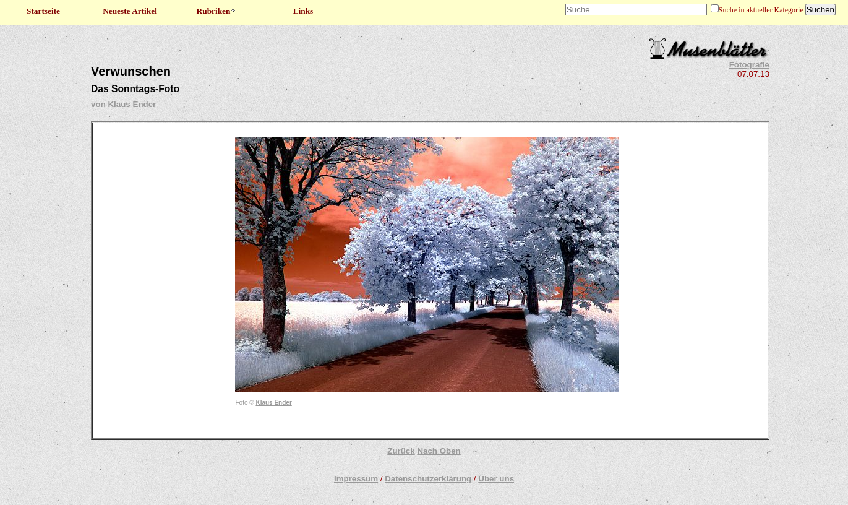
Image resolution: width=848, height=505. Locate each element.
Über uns (496, 478)
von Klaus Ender (123, 104)
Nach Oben (438, 450)
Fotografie (749, 64)
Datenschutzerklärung (428, 478)
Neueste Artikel (130, 10)
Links (303, 10)
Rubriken (217, 10)
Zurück (400, 450)
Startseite (43, 10)
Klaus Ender (273, 402)
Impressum (356, 478)
